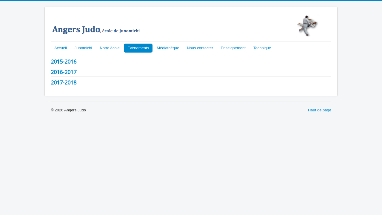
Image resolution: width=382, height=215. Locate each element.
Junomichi (83, 48)
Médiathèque (168, 48)
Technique (262, 48)
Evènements (138, 48)
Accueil (60, 48)
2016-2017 (63, 72)
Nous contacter (200, 48)
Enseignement (233, 48)
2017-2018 (63, 82)
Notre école (109, 48)
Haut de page (319, 110)
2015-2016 (63, 61)
